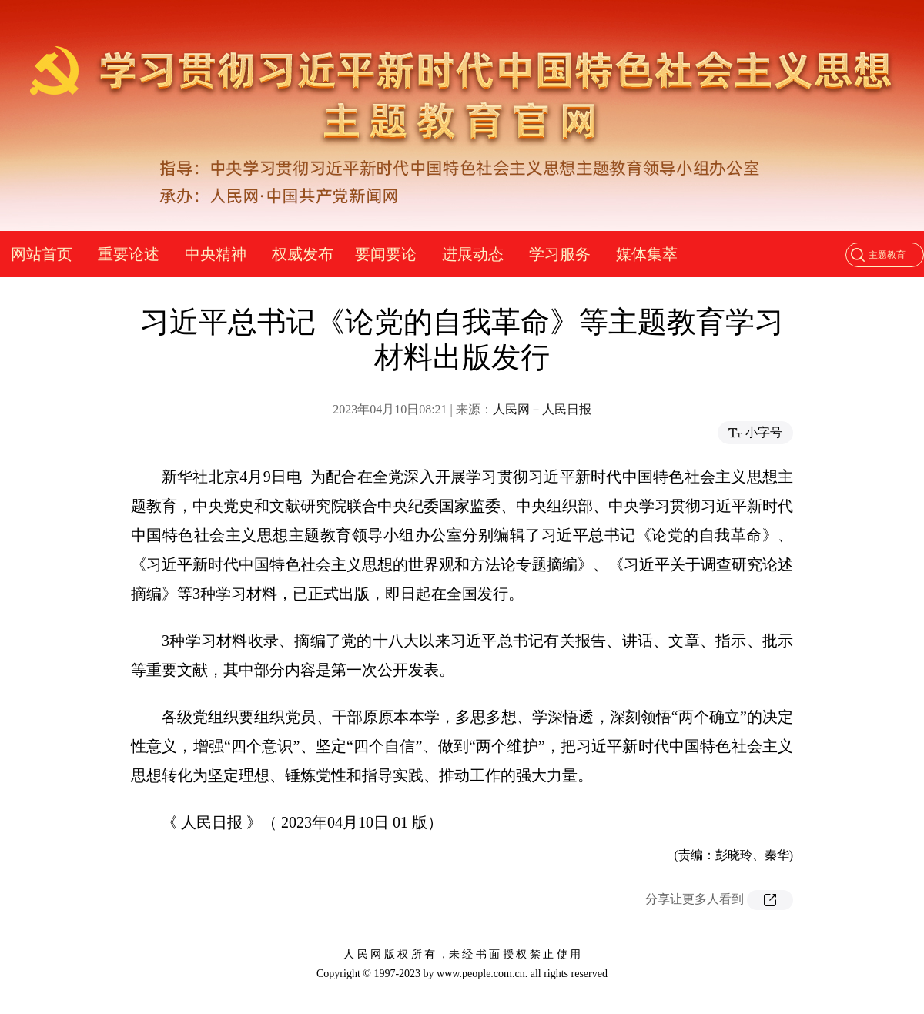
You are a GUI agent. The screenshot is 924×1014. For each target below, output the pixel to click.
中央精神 (215, 254)
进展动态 (473, 254)
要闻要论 (386, 254)
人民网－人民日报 (542, 409)
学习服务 (560, 254)
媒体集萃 (647, 254)
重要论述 (128, 254)
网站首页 (41, 254)
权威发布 (302, 254)
